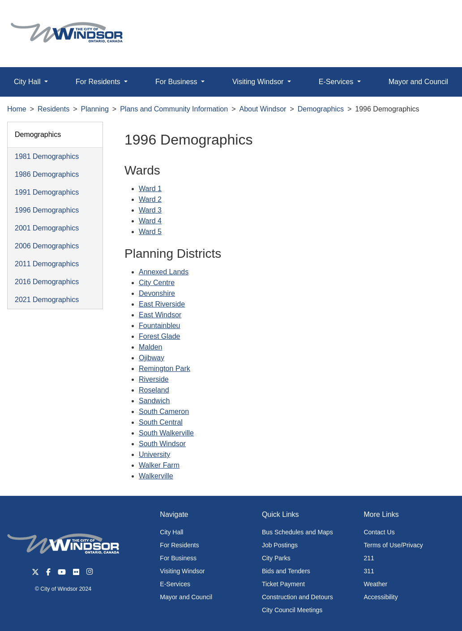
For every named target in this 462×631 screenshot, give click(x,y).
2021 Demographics (47, 299)
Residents (53, 109)
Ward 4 (150, 221)
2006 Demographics (47, 246)
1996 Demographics (47, 210)
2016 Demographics (47, 282)
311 (369, 571)
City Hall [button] (28, 81)
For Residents (179, 545)
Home (16, 109)
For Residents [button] (99, 81)
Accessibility (381, 597)
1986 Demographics (47, 174)
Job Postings (280, 545)
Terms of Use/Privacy (393, 545)
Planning (95, 109)
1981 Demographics (47, 156)
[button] (435, 16)
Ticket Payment (283, 584)
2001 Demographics (47, 228)
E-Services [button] (337, 81)
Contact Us (379, 532)
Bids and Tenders (286, 571)
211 (369, 558)
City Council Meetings (292, 610)
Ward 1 (150, 188)
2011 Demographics (47, 264)
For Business (178, 558)
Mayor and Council (186, 597)
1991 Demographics (47, 192)
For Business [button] (177, 81)
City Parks (276, 558)
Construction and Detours (297, 597)
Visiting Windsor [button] (259, 81)
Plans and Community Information (174, 109)
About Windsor (263, 109)
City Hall (171, 532)
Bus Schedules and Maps (297, 532)
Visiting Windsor (182, 571)
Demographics (321, 109)
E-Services (175, 584)
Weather (375, 584)
